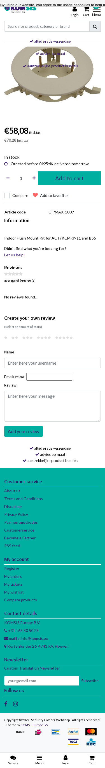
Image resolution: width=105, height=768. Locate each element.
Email (14, 376)
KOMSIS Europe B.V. (35, 725)
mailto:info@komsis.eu (26, 638)
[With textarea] (52, 406)
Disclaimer (13, 506)
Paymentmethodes (21, 522)
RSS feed (12, 545)
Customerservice (19, 530)
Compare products (20, 599)
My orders (13, 576)
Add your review (23, 431)
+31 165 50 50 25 (21, 630)
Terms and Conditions (23, 498)
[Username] (52, 363)
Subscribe (90, 680)
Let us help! (14, 254)
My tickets (13, 584)
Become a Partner (20, 537)
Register (11, 568)
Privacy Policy (16, 514)
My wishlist (14, 592)
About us (12, 490)
